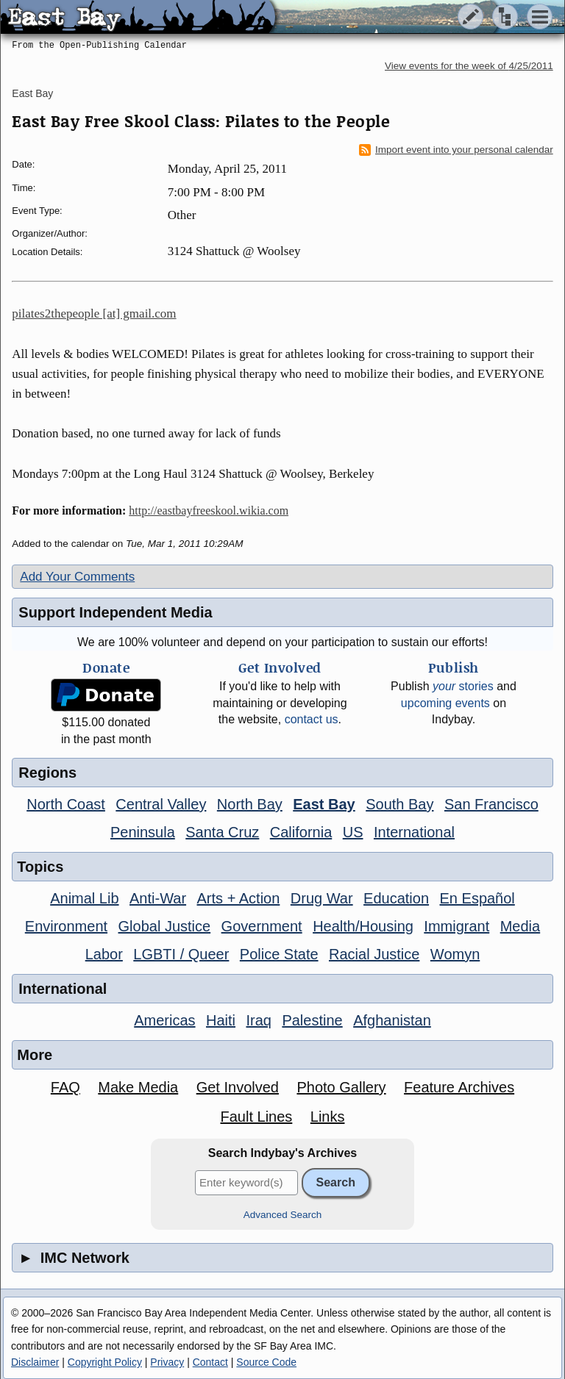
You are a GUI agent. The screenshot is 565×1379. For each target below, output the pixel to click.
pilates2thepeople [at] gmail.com (94, 313)
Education (396, 898)
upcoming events (445, 703)
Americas (164, 1020)
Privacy (167, 1362)
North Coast (65, 804)
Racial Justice (374, 954)
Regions (47, 772)
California (301, 832)
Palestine (312, 1020)
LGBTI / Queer (181, 954)
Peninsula (142, 832)
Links (327, 1116)
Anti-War (157, 898)
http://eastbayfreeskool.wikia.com (208, 510)
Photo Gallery (340, 1087)
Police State (279, 954)
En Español (477, 898)
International (414, 832)
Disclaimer (35, 1362)
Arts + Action (238, 898)
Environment (66, 926)
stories (463, 686)
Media (520, 926)
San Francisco (491, 804)
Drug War (322, 898)
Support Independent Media (115, 612)
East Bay (32, 93)
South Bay (399, 804)
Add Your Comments (77, 577)
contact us (311, 719)
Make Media (138, 1087)
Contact (210, 1362)
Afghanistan (392, 1020)
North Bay (249, 804)
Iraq (258, 1020)
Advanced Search (283, 1214)
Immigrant (456, 926)
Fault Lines (256, 1116)
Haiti (220, 1020)
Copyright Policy (105, 1362)
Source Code (266, 1362)
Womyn (455, 954)
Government (261, 926)
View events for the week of (469, 65)
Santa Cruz (222, 832)
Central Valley (161, 804)
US (353, 832)
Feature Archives (459, 1087)
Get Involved (237, 1087)
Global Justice (164, 926)
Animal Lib (84, 898)
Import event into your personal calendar (456, 150)
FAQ (65, 1087)
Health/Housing (363, 926)
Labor (104, 954)
